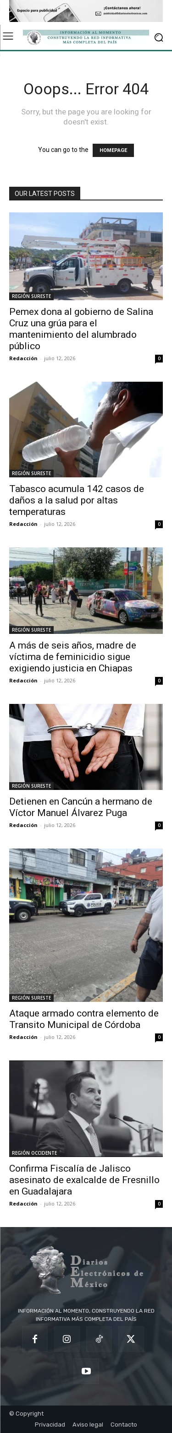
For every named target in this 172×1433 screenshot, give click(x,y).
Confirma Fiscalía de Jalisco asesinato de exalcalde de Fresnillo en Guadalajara (84, 1180)
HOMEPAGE (113, 150)
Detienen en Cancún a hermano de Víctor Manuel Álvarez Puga (80, 807)
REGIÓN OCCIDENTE (34, 1153)
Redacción (23, 358)
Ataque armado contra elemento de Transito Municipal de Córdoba (84, 1019)
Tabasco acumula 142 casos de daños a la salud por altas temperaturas (76, 500)
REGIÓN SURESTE (31, 296)
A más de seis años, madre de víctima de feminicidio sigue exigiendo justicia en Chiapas (72, 657)
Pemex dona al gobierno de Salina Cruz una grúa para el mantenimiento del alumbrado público (81, 328)
